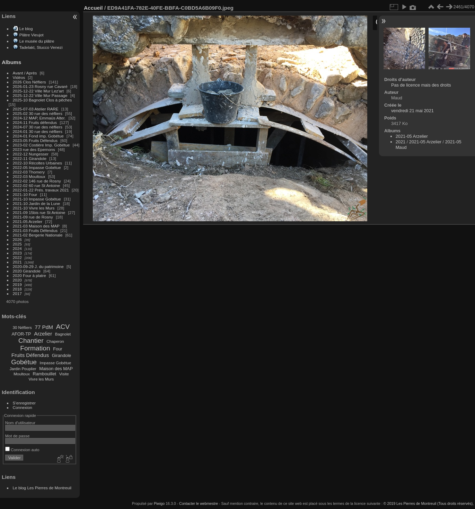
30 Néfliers (22, 327)
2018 (17, 289)
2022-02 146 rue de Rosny (37, 181)
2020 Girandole (27, 271)
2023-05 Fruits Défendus (35, 140)
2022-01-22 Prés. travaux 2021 (41, 190)
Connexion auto (22, 449)
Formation (35, 348)
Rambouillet (44, 373)
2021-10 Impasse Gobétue (37, 199)
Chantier (31, 340)
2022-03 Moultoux (29, 176)
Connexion (22, 407)
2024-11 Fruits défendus (35, 122)
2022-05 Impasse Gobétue (37, 167)
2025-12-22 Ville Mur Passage (40, 95)
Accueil (93, 8)
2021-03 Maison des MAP (36, 226)
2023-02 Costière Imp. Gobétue (41, 145)
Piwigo (159, 503)
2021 (17, 262)
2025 (17, 244)
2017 (17, 293)
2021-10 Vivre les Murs (34, 208)
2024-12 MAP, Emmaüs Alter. (39, 118)
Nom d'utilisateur (20, 422)
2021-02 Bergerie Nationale (38, 235)
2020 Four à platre (29, 275)
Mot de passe (17, 436)
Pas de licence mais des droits (421, 85)
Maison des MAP (56, 368)
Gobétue (24, 362)
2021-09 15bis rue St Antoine (39, 212)
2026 (17, 239)
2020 (17, 280)
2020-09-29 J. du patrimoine (38, 266)
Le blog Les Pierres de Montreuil (42, 487)
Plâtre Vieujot (31, 35)
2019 (17, 284)
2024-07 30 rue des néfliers (37, 127)
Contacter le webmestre (198, 503)
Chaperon (55, 341)
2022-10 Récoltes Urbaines (37, 163)
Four (57, 348)
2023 (17, 253)
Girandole (61, 355)
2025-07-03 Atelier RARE (36, 109)
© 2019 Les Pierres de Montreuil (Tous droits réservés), (429, 503)
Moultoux (22, 374)
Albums (11, 62)
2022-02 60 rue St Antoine (36, 185)
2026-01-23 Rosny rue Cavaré (40, 86)
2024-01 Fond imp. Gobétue (38, 136)
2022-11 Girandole (29, 158)
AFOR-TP (21, 334)
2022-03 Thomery (29, 172)
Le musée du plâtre (36, 41)
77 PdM (44, 327)
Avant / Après (25, 73)
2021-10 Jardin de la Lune (36, 203)
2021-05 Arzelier (28, 221)
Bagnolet (63, 334)
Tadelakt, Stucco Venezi (41, 47)
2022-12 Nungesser (31, 154)
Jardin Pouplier (23, 369)
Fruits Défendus (30, 355)
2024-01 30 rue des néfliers (38, 131)
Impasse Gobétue (55, 363)
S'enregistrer (24, 403)
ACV (63, 326)
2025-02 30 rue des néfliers (37, 113)
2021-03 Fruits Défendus (35, 230)
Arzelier (43, 334)
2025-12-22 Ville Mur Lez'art (38, 91)
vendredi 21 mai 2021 (412, 110)
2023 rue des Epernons (34, 149)
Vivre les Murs (41, 379)
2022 (17, 257)
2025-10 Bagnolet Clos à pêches (42, 100)
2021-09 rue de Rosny (33, 217)
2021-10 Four (25, 194)
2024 (17, 248)
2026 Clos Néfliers (29, 82)
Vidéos (19, 77)
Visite (64, 374)
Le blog (26, 28)
